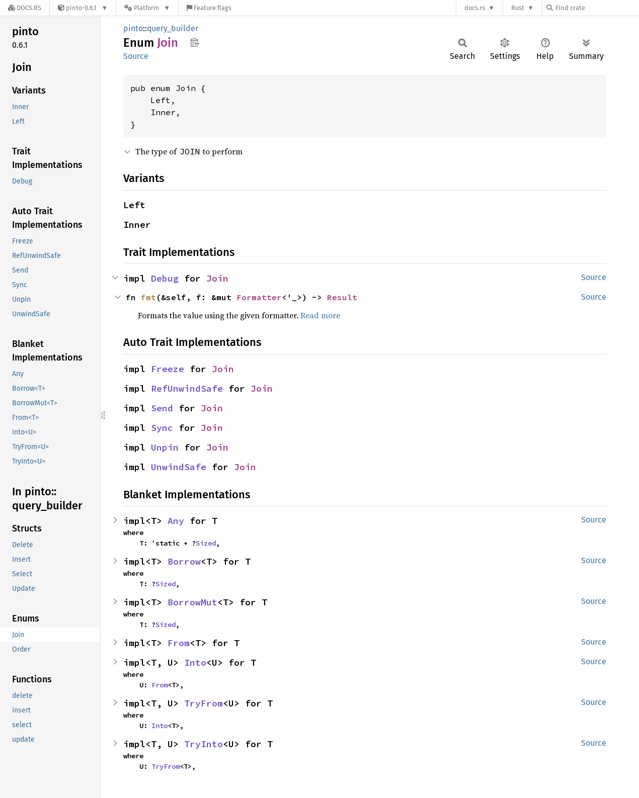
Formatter (259, 297)
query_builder (172, 28)
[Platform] (147, 8)
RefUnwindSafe (187, 388)
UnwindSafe (178, 467)
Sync (162, 427)
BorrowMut (192, 602)
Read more (320, 315)
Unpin (165, 447)
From (179, 643)
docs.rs (474, 8)
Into (195, 662)
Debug (165, 278)
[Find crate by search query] (596, 8)
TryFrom (203, 703)
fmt (148, 297)
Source (135, 56)
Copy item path (194, 42)
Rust (517, 8)
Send (162, 408)
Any (176, 520)
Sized (206, 543)
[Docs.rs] (24, 8)
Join (217, 278)
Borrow (184, 561)
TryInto (203, 744)
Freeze (167, 369)
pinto (133, 28)
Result (342, 297)
